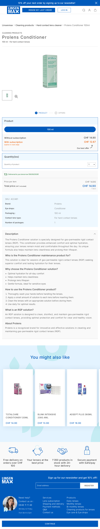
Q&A (45, 509)
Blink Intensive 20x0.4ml (47, 416)
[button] (89, 10)
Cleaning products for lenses (81, 509)
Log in (64, 10)
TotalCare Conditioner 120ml (17, 416)
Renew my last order (39, 10)
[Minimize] (95, 10)
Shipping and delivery (53, 503)
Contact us (48, 512)
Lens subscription (51, 501)
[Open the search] (84, 10)
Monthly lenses (74, 503)
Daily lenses (72, 501)
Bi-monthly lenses (75, 506)
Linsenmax (7, 25)
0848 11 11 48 (25, 505)
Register (89, 485)
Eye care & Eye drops (77, 512)
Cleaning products (24, 25)
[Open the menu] (3, 10)
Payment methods (51, 506)
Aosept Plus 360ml (81, 414)
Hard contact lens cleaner (49, 25)
